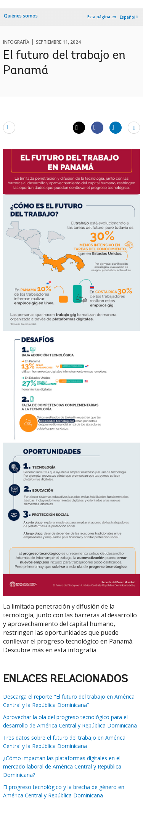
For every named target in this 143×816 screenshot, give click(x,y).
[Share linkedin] (115, 127)
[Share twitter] (79, 127)
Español (127, 17)
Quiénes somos (21, 16)
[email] (9, 127)
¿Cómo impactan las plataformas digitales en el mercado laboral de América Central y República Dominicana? (62, 766)
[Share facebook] (97, 127)
